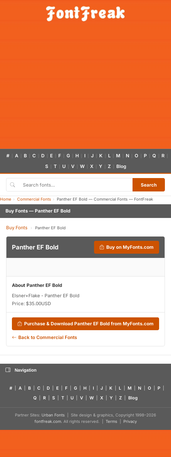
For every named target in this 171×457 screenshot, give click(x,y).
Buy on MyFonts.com (127, 247)
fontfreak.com (48, 421)
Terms (111, 421)
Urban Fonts (53, 414)
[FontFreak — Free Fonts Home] (85, 13)
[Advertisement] (57, 88)
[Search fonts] (76, 184)
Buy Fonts (16, 227)
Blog (121, 166)
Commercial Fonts (34, 199)
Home (5, 199)
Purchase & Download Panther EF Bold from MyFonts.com (85, 323)
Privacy (130, 421)
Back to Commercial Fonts (44, 337)
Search (149, 185)
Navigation (21, 370)
